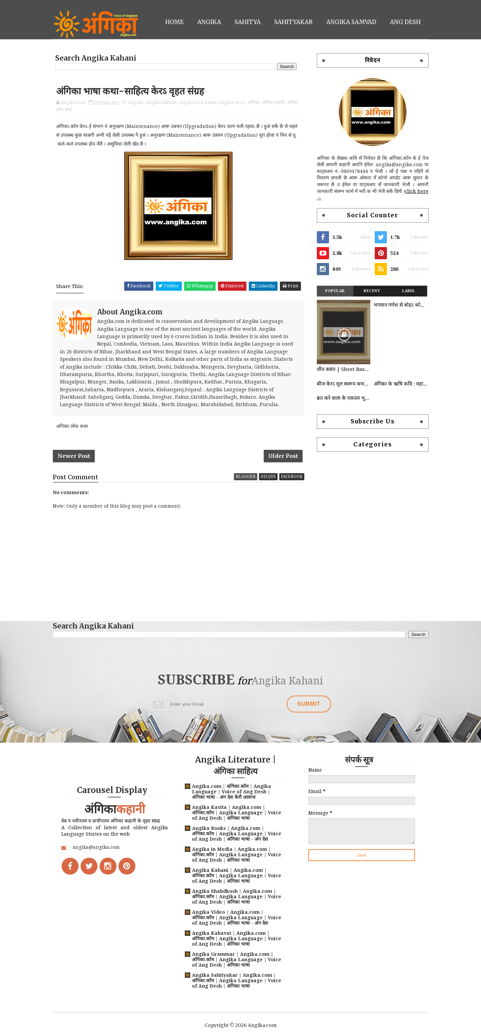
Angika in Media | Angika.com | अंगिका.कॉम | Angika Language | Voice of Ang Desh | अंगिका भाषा (236, 854)
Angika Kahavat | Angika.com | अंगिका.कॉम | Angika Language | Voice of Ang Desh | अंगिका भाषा (236, 938)
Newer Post (74, 456)
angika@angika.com (96, 847)
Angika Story (232, 102)
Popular (335, 291)
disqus (268, 476)
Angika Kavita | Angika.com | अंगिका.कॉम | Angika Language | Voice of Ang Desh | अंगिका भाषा (236, 813)
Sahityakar (293, 22)
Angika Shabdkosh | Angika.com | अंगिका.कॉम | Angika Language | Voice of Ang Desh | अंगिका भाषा (236, 896)
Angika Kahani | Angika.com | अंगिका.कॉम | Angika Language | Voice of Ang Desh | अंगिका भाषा (236, 875)
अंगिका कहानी (273, 102)
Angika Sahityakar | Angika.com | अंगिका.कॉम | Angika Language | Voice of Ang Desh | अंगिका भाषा (236, 980)
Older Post (283, 456)
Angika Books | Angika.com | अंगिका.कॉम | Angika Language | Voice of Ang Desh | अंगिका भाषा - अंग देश (236, 834)
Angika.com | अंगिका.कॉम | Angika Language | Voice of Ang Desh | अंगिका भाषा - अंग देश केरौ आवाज (231, 792)
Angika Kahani (161, 102)
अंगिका (253, 102)
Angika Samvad (351, 22)
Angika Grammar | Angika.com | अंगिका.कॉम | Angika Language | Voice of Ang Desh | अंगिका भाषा (236, 959)
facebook (292, 476)
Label (408, 291)
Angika (209, 22)
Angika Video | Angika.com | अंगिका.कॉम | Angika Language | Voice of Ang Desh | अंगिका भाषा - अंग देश (236, 917)
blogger (246, 476)
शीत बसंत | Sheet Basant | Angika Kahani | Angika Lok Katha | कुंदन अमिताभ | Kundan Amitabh (343, 369)
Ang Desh (405, 22)
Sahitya (248, 22)
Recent (372, 291)
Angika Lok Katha (197, 102)
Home (174, 22)
